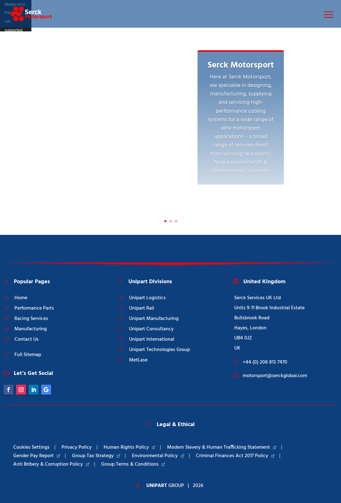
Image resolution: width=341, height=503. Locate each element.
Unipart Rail (141, 308)
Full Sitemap (27, 355)
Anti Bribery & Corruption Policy (51, 464)
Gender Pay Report (36, 456)
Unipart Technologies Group (159, 350)
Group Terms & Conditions (133, 464)
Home (20, 298)
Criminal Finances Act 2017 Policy (235, 456)
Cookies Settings (31, 447)
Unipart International (151, 339)
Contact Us (26, 339)
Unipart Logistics (147, 298)
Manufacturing (30, 329)
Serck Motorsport (241, 65)
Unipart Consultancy (151, 329)
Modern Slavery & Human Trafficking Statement (221, 447)
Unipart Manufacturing (154, 319)
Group (165, 486)
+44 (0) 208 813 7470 (265, 362)
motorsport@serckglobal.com (275, 376)
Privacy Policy (77, 447)
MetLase (138, 360)
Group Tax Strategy (96, 456)
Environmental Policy (158, 456)
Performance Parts (34, 308)
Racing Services (31, 319)
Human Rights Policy (129, 447)
